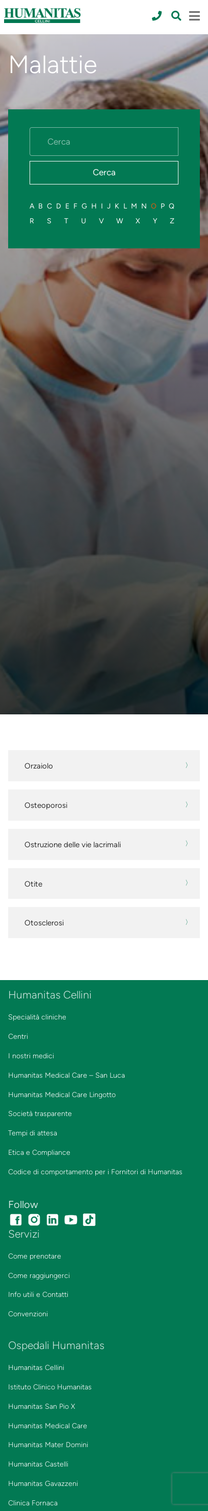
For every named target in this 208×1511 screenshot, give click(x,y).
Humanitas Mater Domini (48, 1444)
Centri (18, 1036)
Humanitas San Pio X (41, 1406)
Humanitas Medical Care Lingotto (62, 1094)
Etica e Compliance (39, 1152)
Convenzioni (28, 1314)
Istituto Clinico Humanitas (50, 1387)
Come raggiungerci (39, 1275)
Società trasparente (40, 1113)
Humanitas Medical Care (47, 1426)
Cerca (104, 172)
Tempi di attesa (32, 1133)
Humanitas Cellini (36, 1367)
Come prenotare (34, 1256)
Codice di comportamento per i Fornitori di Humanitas (95, 1172)
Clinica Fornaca (33, 1503)
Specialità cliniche (37, 1017)
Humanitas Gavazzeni (43, 1483)
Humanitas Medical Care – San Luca (66, 1075)
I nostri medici (31, 1056)
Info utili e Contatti (38, 1294)
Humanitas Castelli (38, 1464)
